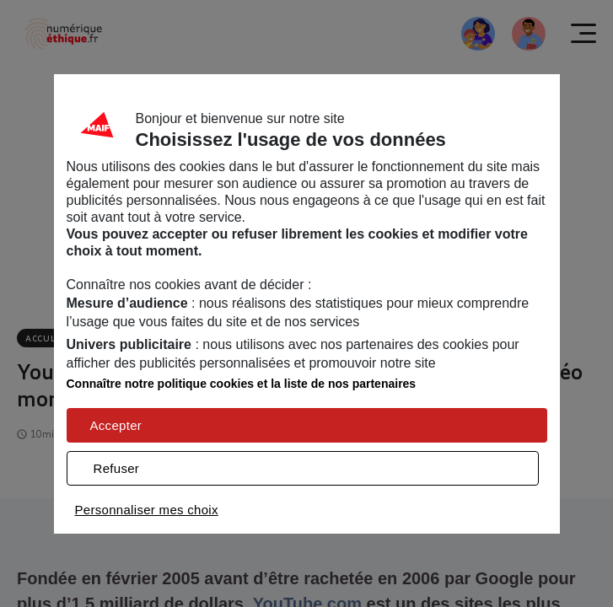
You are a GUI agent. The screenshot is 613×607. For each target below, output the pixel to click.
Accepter (116, 425)
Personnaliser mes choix (146, 509)
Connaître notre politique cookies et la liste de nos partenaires (242, 383)
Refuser (117, 468)
